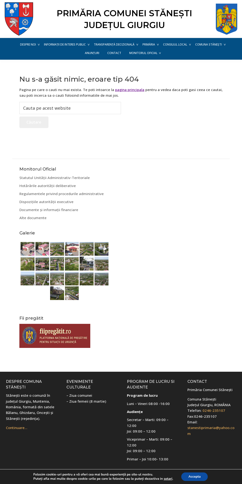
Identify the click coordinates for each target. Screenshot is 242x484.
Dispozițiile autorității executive (46, 201)
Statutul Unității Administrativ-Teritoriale (54, 177)
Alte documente (33, 217)
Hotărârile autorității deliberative (47, 185)
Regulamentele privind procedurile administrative (61, 193)
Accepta (194, 476)
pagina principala (129, 89)
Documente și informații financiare (48, 209)
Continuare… (16, 427)
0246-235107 (214, 410)
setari (168, 479)
